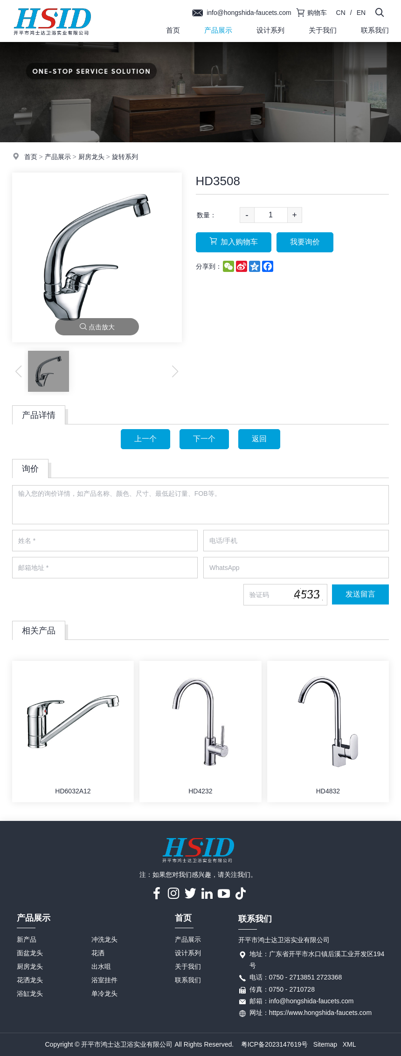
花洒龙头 (30, 980)
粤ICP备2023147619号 (274, 1044)
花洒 (97, 953)
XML (349, 1044)
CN (341, 12)
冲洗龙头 (104, 939)
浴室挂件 (104, 980)
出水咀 (101, 966)
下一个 (204, 439)
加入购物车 (233, 241)
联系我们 (188, 980)
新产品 (26, 939)
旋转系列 (125, 156)
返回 (259, 439)
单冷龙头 (104, 993)
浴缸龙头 (30, 993)
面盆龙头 (30, 953)
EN (361, 12)
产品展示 (218, 30)
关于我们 (323, 30)
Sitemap (325, 1044)
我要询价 (305, 242)
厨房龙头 (91, 156)
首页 (173, 30)
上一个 (145, 439)
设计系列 (270, 30)
